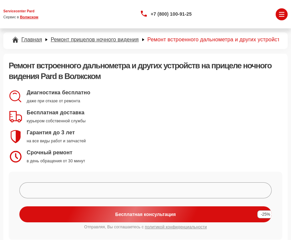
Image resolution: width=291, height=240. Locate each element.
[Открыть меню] (282, 14)
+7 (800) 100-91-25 (171, 14)
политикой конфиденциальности (176, 227)
